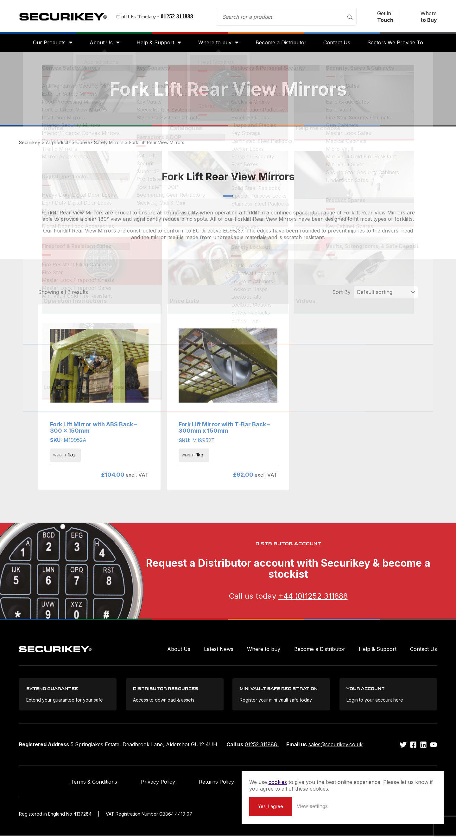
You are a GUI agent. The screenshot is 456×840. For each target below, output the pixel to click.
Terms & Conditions (80, 786)
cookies (349, 775)
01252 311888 (262, 749)
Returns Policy (216, 786)
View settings (384, 806)
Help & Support (154, 45)
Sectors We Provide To (399, 45)
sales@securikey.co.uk (335, 749)
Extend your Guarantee (293, 786)
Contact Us (339, 45)
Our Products (45, 45)
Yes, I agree (342, 806)
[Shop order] (386, 295)
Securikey (66, 18)
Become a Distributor (282, 45)
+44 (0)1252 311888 (313, 599)
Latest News (218, 652)
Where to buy (214, 45)
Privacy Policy (151, 786)
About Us (98, 45)
